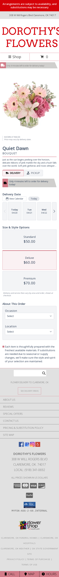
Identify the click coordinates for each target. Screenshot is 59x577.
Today (34, 198)
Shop (14, 56)
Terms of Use (29, 564)
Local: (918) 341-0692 (29, 470)
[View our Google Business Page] (26, 446)
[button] (29, 505)
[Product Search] (29, 373)
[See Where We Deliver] (29, 390)
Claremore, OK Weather (15, 548)
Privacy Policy (15, 559)
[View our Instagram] (32, 446)
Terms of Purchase (38, 559)
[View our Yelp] (37, 446)
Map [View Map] (29, 574)
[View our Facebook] (21, 446)
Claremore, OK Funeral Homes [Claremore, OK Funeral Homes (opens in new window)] (19, 537)
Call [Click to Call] (10, 574)
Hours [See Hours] (49, 574)
